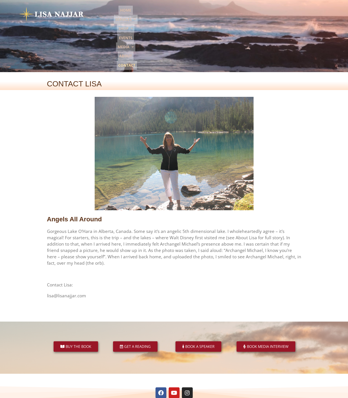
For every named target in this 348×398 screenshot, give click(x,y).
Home (169, 14)
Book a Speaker (158, 362)
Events (230, 14)
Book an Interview (186, 362)
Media (249, 14)
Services (189, 14)
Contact (287, 14)
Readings (137, 362)
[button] (189, 14)
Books (122, 362)
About (268, 14)
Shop (211, 14)
